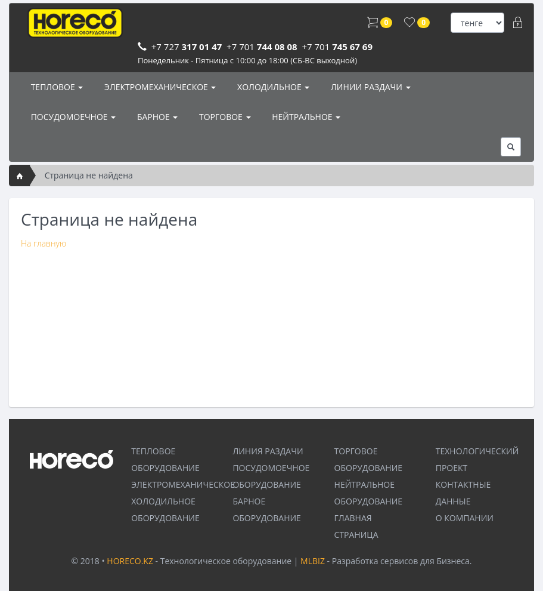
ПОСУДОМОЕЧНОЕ (72, 116)
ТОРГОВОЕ (223, 116)
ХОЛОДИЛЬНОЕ (272, 87)
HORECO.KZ (130, 561)
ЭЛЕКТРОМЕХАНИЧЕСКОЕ (159, 87)
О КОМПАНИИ (465, 518)
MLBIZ (312, 561)
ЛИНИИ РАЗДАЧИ (369, 87)
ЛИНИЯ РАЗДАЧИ (267, 451)
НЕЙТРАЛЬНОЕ (305, 116)
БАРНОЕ (156, 116)
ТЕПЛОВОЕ (56, 87)
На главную (43, 243)
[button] (511, 146)
